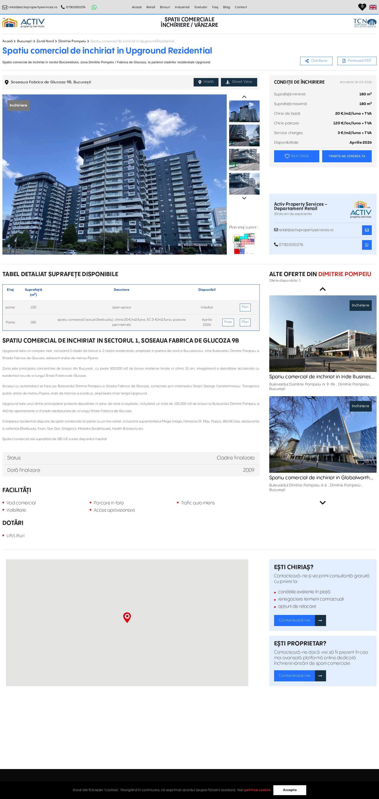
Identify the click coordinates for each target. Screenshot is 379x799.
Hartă (206, 82)
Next (244, 198)
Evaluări (201, 7)
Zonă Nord (45, 41)
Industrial (182, 7)
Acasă (137, 7)
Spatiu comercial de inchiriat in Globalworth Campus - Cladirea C (319, 478)
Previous (244, 96)
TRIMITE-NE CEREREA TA (347, 156)
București (24, 41)
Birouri (165, 7)
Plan (245, 307)
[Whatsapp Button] (94, 7)
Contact (241, 7)
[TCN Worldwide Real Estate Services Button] (365, 23)
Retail (150, 7)
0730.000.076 (76, 7)
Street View (239, 82)
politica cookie (257, 790)
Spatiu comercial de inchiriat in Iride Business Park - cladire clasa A (321, 377)
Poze (228, 322)
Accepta (290, 790)
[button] (127, 617)
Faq (215, 7)
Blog (226, 7)
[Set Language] (373, 7)
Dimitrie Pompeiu (72, 41)
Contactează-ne (294, 620)
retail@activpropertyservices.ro (32, 7)
